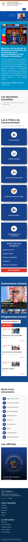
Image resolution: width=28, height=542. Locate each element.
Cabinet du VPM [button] (8, 250)
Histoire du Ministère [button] (10, 265)
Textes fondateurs (5, 532)
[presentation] (23, 445)
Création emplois (14, 159)
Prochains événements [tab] (11, 321)
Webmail (3, 512)
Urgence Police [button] (8, 253)
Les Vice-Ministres (6, 524)
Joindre (22, 340)
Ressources (4, 510)
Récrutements (14, 270)
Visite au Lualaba (8, 368)
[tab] (14, 250)
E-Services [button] (6, 261)
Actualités (3, 505)
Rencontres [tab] (7, 325)
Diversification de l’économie (14, 235)
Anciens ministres (5, 529)
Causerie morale (8, 303)
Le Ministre (4, 522)
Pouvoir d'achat (14, 140)
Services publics (14, 215)
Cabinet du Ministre (6, 527)
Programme (4, 507)
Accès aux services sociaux (14, 196)
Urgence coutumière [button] (10, 257)
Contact (3, 515)
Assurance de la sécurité (14, 178)
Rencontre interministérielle (12, 352)
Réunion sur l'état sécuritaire (12, 335)
